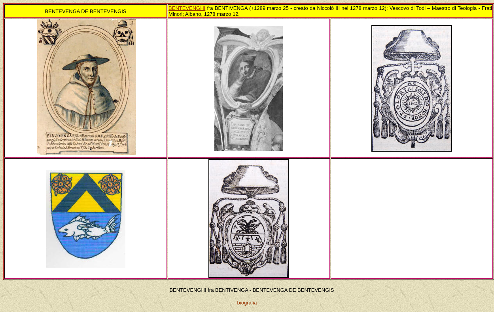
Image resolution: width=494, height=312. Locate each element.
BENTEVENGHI (186, 8)
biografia (247, 303)
